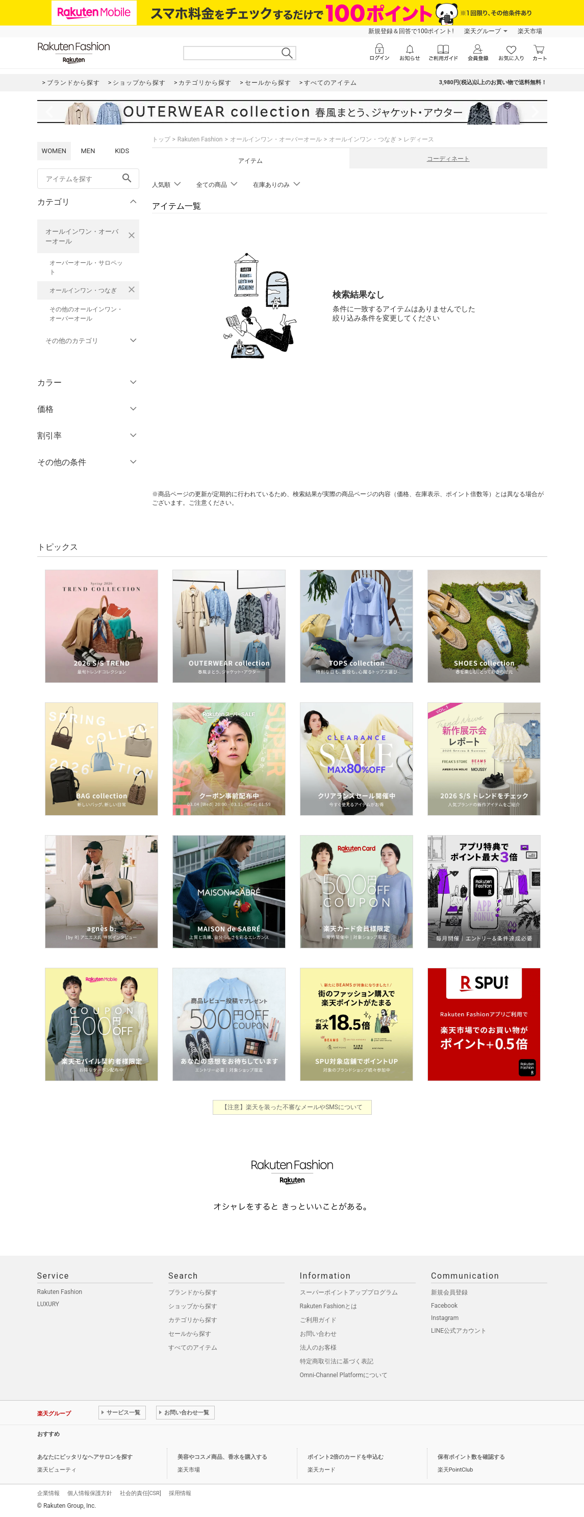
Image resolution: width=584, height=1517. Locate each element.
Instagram (445, 1318)
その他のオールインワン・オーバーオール (86, 314)
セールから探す (189, 1333)
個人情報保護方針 (89, 1493)
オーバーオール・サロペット (86, 267)
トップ (161, 139)
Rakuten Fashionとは (329, 1306)
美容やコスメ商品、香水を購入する (222, 1457)
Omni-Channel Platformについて (344, 1375)
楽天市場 (530, 31)
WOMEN (54, 151)
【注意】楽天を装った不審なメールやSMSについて (292, 1107)
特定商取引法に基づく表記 (336, 1361)
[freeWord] (88, 178)
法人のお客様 (318, 1347)
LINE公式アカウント (459, 1330)
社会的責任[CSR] (140, 1493)
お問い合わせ (318, 1333)
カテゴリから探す (192, 1320)
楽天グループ (482, 31)
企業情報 (48, 1493)
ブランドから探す (192, 1292)
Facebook (444, 1305)
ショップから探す (192, 1306)
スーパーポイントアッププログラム (349, 1292)
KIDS (122, 151)
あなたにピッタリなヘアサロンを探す (85, 1457)
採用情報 (180, 1493)
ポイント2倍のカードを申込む (346, 1457)
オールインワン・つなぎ (83, 290)
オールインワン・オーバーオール (81, 236)
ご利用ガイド (318, 1320)
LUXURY (48, 1304)
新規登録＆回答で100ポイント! (410, 31)
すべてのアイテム (192, 1347)
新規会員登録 (449, 1292)
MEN (88, 151)
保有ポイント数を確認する (471, 1457)
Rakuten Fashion (200, 139)
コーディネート (448, 158)
